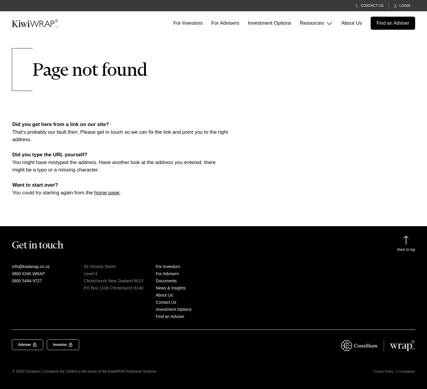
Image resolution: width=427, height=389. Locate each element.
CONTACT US (369, 6)
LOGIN (401, 6)
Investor (63, 344)
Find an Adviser (170, 316)
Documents (166, 280)
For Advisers (225, 23)
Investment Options (269, 23)
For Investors (188, 23)
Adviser (27, 344)
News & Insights (170, 288)
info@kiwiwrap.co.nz (31, 266)
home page (107, 193)
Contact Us (166, 302)
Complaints (406, 371)
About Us (351, 23)
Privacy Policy (384, 371)
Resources (316, 23)
